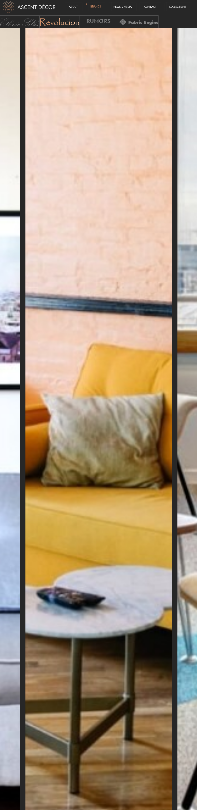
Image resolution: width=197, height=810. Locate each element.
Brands (93, 6)
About (72, 6)
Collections (176, 6)
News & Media (121, 6)
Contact (149, 6)
